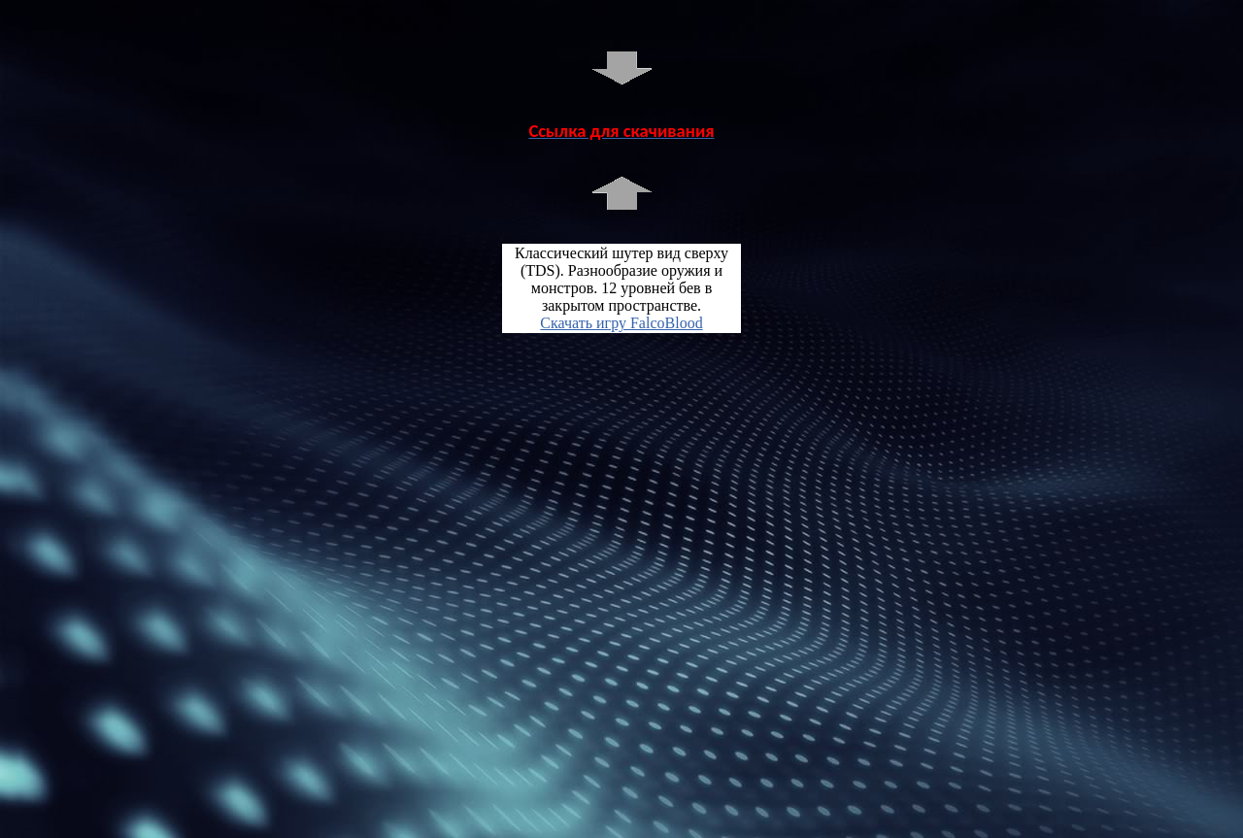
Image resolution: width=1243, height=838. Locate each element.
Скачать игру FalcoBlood (621, 323)
